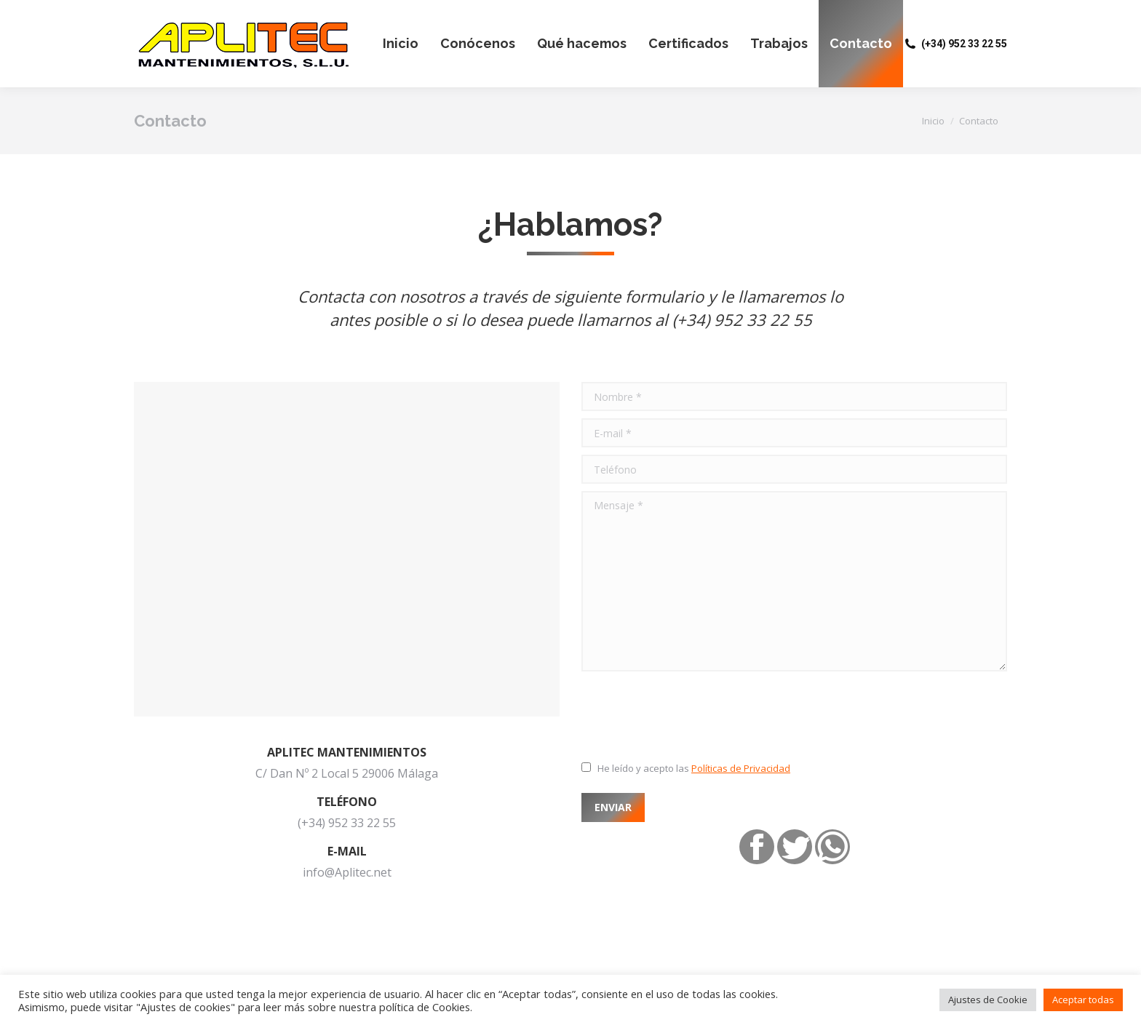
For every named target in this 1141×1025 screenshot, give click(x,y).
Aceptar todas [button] (1083, 999)
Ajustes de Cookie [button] (987, 999)
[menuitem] (400, 43)
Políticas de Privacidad (740, 768)
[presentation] (692, 714)
